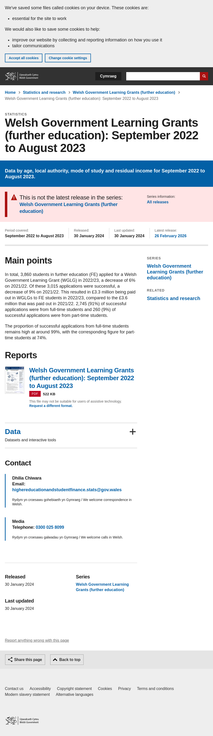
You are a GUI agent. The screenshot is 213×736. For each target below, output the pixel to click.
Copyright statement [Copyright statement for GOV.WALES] (74, 689)
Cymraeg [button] (108, 76)
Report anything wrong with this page (37, 640)
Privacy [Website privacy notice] (124, 689)
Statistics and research (44, 92)
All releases (158, 202)
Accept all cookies (24, 58)
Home (10, 92)
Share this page (28, 660)
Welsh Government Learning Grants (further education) (124, 92)
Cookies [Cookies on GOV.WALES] (105, 689)
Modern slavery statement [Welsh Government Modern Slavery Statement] (27, 694)
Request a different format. (51, 406)
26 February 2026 (171, 236)
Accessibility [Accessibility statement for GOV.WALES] (40, 689)
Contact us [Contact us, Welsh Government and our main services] (14, 689)
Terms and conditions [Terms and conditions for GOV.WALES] (155, 689)
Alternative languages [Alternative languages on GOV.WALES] (74, 694)
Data (13, 431)
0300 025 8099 (50, 527)
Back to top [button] (69, 660)
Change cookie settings (68, 58)
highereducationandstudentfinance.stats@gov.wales (67, 489)
